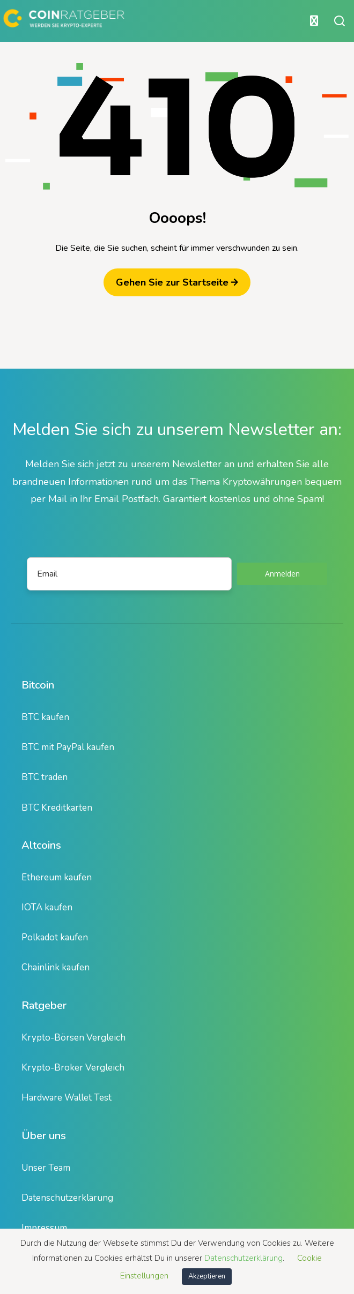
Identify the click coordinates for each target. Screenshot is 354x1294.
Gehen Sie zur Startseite (177, 282)
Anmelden (282, 574)
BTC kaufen (45, 717)
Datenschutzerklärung (67, 1198)
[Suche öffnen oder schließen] (339, 21)
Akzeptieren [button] (206, 1276)
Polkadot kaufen (54, 937)
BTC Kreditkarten (56, 808)
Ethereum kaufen (56, 877)
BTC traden (44, 777)
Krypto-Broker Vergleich (72, 1067)
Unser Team (45, 1168)
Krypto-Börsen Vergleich (73, 1037)
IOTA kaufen (46, 907)
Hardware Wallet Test (66, 1097)
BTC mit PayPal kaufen (67, 747)
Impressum (44, 1228)
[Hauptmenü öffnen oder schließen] (162, 21)
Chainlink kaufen (55, 967)
